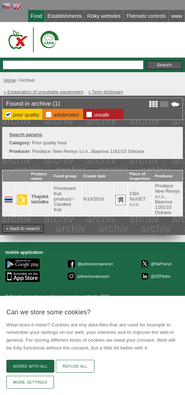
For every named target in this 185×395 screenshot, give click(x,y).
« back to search (23, 228)
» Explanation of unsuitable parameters (43, 92)
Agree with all (30, 366)
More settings (30, 382)
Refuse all (75, 366)
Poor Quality (26, 115)
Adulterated (66, 115)
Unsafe (101, 115)
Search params (25, 134)
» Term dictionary (105, 92)
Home (10, 80)
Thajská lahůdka (40, 199)
